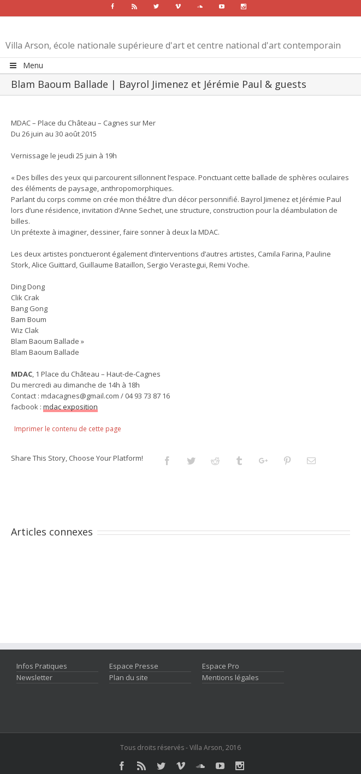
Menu (25, 65)
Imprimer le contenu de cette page (67, 428)
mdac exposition (70, 407)
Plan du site (128, 677)
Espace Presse (133, 666)
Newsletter (34, 677)
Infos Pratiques (41, 666)
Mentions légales (230, 677)
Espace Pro (220, 666)
